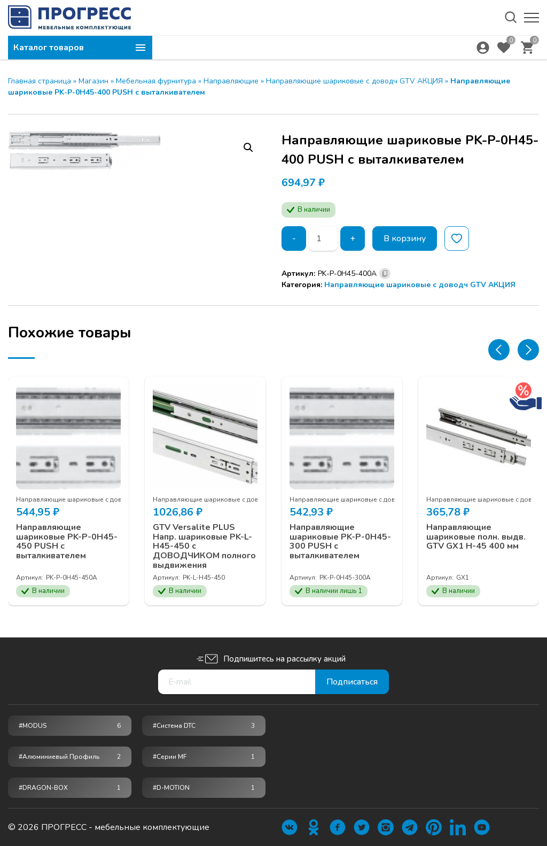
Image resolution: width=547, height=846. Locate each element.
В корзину (405, 238)
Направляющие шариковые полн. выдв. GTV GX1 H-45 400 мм (476, 537)
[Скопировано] (384, 273)
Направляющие (231, 81)
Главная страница (39, 81)
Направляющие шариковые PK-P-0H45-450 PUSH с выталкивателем (67, 541)
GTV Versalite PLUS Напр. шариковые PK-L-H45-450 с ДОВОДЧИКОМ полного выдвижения (204, 546)
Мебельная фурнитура (156, 81)
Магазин (93, 81)
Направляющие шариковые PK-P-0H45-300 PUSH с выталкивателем (340, 541)
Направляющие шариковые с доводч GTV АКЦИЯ (354, 81)
